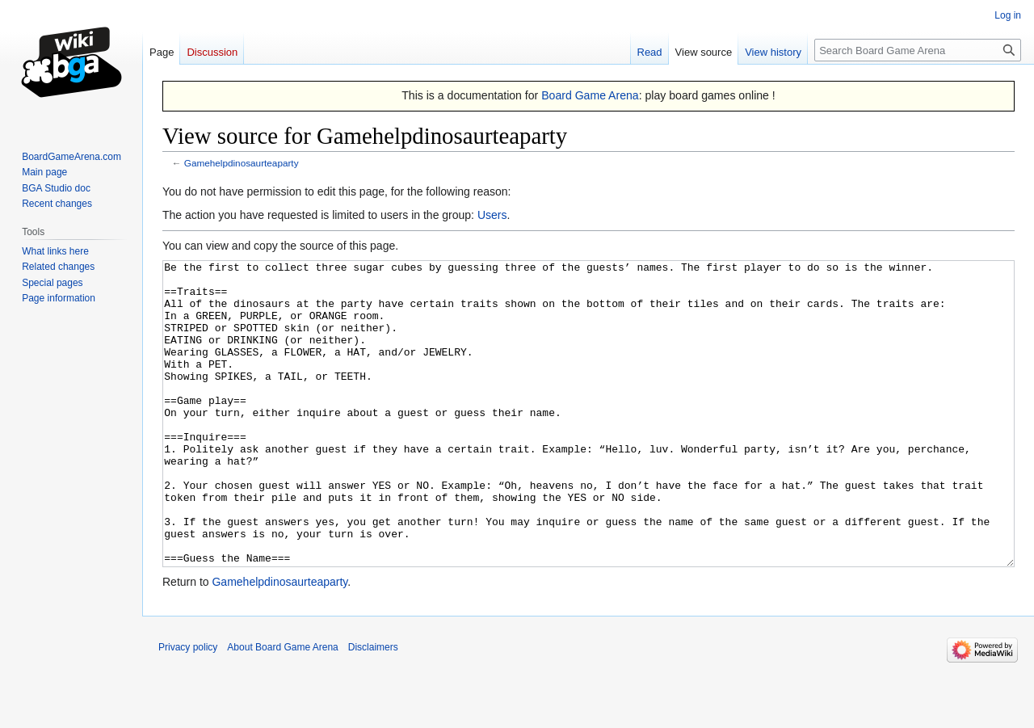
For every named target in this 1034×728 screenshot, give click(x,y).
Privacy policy (187, 707)
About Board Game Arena (282, 707)
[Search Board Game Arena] (917, 50)
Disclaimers (373, 707)
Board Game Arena (590, 95)
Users (492, 214)
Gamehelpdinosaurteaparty (241, 163)
